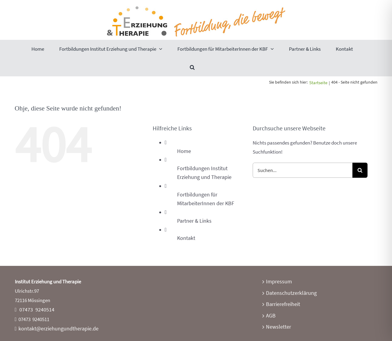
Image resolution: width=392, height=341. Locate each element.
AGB (271, 315)
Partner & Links (194, 220)
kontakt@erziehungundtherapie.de (58, 328)
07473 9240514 (36, 309)
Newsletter (278, 326)
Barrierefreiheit (283, 304)
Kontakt (186, 237)
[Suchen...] (302, 170)
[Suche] (360, 170)
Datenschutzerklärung (291, 292)
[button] (192, 67)
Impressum (279, 281)
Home (184, 151)
